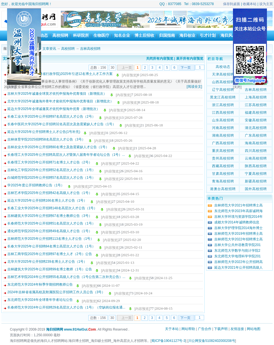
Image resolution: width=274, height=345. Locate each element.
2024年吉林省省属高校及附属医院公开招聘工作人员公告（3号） (56, 292)
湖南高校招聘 (223, 135)
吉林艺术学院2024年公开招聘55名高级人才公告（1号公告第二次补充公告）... (66, 277)
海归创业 (187, 35)
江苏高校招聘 (256, 105)
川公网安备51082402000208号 (211, 341)
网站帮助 (188, 329)
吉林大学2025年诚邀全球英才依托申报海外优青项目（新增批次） (57, 94)
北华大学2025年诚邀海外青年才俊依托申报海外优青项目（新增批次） (60, 101)
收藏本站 (249, 4)
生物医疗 (101, 35)
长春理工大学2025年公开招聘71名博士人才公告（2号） (49, 162)
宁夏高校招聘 (256, 174)
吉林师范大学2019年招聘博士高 (238, 234)
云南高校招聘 (256, 158)
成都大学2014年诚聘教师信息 (236, 222)
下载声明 (221, 329)
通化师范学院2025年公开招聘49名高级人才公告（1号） (49, 231)
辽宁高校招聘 (223, 90)
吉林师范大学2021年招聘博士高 (238, 205)
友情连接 (237, 329)
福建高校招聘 (256, 113)
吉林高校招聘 (90, 49)
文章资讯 (49, 49)
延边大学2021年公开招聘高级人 (238, 267)
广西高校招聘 (223, 143)
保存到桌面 (231, 4)
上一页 (127, 68)
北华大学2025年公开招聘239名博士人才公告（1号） (47, 262)
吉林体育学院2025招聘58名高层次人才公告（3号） (46, 139)
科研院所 (81, 35)
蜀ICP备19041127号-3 (168, 341)
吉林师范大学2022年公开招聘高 (238, 262)
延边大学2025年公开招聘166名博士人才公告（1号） (47, 200)
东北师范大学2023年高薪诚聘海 (238, 211)
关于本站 (172, 329)
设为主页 (266, 4)
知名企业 (122, 35)
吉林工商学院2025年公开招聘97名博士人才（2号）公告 (49, 254)
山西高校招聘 (223, 82)
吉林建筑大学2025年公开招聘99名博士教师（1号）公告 (49, 269)
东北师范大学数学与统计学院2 (237, 251)
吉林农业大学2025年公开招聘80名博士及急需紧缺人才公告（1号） (58, 147)
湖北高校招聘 (256, 128)
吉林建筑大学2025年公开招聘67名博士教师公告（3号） (49, 216)
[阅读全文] (194, 87)
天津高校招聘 (223, 74)
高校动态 (223, 67)
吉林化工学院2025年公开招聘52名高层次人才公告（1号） (51, 170)
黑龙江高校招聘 (223, 97)
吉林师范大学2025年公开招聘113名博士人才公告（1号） (50, 239)
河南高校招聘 (223, 128)
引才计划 (208, 35)
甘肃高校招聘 (223, 174)
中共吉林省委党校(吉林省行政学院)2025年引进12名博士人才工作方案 (60, 74)
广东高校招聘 (256, 135)
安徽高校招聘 (256, 120)
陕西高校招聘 (256, 166)
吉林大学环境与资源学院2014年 (238, 217)
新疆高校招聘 (256, 181)
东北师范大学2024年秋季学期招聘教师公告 (40, 284)
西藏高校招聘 (223, 166)
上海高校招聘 (256, 97)
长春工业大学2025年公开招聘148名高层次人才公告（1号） (52, 208)
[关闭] (11, 87)
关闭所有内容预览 (159, 59)
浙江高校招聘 (223, 105)
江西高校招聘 (223, 113)
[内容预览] (129, 75)
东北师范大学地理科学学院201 (237, 256)
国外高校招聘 (256, 189)
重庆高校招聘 (223, 151)
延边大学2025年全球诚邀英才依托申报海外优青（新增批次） (53, 109)
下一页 (186, 68)
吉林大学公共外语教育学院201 (237, 245)
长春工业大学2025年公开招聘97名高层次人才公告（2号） (51, 116)
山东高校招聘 (223, 120)
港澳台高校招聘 (223, 189)
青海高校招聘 (223, 181)
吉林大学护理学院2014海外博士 (238, 228)
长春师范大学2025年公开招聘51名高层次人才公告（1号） (51, 223)
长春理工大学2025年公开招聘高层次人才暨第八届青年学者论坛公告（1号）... (66, 155)
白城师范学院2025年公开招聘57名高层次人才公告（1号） (51, 178)
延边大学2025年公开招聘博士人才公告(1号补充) (43, 132)
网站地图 (253, 329)
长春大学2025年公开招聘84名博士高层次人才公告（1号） (51, 246)
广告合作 (204, 329)
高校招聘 (60, 35)
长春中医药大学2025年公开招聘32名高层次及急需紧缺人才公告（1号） (61, 124)
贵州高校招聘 (223, 158)
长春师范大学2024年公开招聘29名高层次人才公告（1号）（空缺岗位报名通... (66, 307)
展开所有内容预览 (189, 59)
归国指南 (167, 35)
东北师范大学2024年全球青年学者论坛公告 (40, 300)
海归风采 (228, 35)
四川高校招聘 (256, 151)
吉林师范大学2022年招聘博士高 (238, 239)
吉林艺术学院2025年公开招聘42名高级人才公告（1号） (49, 193)
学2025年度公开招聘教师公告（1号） (35, 185)
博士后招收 (144, 35)
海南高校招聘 (256, 143)
